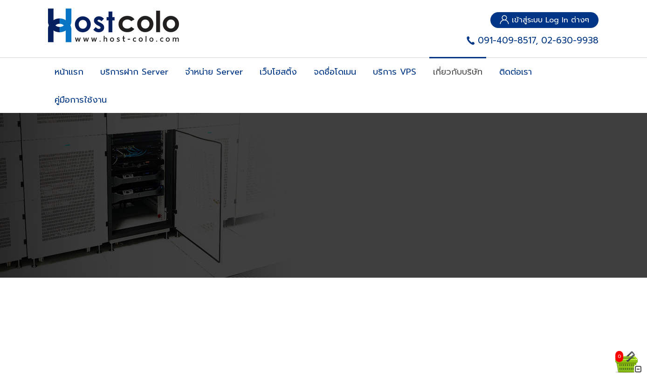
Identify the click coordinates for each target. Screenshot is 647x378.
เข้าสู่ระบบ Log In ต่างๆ (544, 20)
